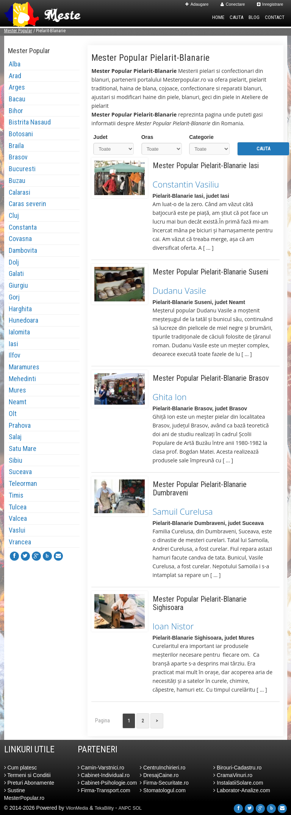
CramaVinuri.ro (232, 775)
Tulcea (18, 507)
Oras (147, 137)
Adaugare (197, 4)
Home (218, 17)
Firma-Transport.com (104, 790)
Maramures (24, 367)
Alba (14, 64)
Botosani (21, 134)
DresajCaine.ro (159, 775)
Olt (13, 414)
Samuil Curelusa (183, 511)
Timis (16, 495)
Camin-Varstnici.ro (101, 768)
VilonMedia (77, 808)
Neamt (18, 402)
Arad (15, 76)
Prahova (20, 425)
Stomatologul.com (163, 790)
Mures (17, 390)
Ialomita (19, 332)
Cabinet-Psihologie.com (107, 783)
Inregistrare (270, 4)
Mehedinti (22, 379)
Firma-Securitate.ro (164, 783)
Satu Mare (22, 448)
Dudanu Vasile (180, 290)
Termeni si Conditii (27, 775)
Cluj (14, 215)
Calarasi (19, 192)
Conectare (233, 4)
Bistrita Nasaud (30, 122)
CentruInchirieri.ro (162, 768)
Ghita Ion (170, 397)
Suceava (20, 472)
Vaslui (17, 530)
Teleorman (23, 483)
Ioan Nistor (173, 626)
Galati (16, 273)
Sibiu (15, 460)
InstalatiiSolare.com (238, 783)
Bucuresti (22, 169)
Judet (100, 137)
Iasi (13, 344)
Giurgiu (18, 285)
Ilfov (14, 355)
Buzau (17, 180)
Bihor (16, 111)
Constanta (23, 227)
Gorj (14, 297)
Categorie (201, 137)
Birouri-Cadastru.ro (237, 768)
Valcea (18, 518)
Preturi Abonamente (29, 783)
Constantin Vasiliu (186, 184)
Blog (254, 17)
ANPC (125, 808)
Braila (16, 146)
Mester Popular (18, 30)
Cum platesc (20, 768)
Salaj (15, 437)
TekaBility (104, 808)
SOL (137, 808)
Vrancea (20, 542)
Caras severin (27, 204)
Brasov (18, 157)
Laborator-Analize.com (241, 790)
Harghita (20, 309)
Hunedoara (23, 320)
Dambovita (23, 250)
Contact (275, 17)
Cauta (236, 17)
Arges (17, 87)
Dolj (14, 262)
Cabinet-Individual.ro (104, 775)
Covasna (20, 239)
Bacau (17, 99)
